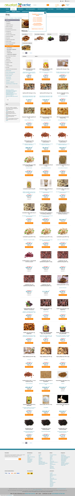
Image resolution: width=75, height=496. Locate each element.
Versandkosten (10, 495)
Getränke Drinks (8, 33)
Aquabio (51, 481)
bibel (13, 96)
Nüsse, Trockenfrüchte (9, 46)
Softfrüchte (8, 51)
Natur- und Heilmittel (9, 44)
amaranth (16, 96)
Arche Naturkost (52, 464)
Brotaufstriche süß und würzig (10, 29)
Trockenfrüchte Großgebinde (11, 54)
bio (12, 96)
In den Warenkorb (29, 79)
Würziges (7, 67)
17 (6, 97)
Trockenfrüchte (9, 52)
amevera (34, 489)
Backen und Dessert (9, 26)
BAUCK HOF (52, 467)
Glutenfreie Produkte (9, 36)
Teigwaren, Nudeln (8, 62)
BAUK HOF (51, 484)
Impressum (29, 454)
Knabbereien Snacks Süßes (10, 39)
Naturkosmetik (8, 70)
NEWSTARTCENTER (30, 493)
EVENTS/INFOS (8, 78)
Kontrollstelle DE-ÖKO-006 (58, 493)
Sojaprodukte (8, 57)
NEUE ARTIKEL (8, 77)
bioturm (51, 486)
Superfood (7, 59)
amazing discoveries (53, 479)
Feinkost (7, 64)
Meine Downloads (42, 464)
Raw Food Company (53, 454)
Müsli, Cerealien (8, 41)
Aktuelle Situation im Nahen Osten (28, 11)
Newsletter (29, 462)
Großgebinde (7, 23)
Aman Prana (52, 478)
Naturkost (40, 14)
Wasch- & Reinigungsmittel (10, 72)
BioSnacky (51, 485)
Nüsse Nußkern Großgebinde (11, 49)
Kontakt (40, 454)
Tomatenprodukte (8, 65)
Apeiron (51, 463)
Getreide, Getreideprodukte (10, 34)
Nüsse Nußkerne (9, 47)
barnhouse (51, 466)
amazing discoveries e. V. (54, 462)
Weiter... (8, 99)
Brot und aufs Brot (8, 28)
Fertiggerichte (8, 31)
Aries (51, 465)
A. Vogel (51, 455)
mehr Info (62, 390)
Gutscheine (7, 11)
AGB (28, 455)
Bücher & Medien (8, 75)
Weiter (7, 110)
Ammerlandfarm (39, 489)
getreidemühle (8, 96)
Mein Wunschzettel (42, 462)
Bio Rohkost (7, 21)
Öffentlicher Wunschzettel (43, 463)
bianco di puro (52, 468)
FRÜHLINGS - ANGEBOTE (16, 11)
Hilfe (39, 455)
